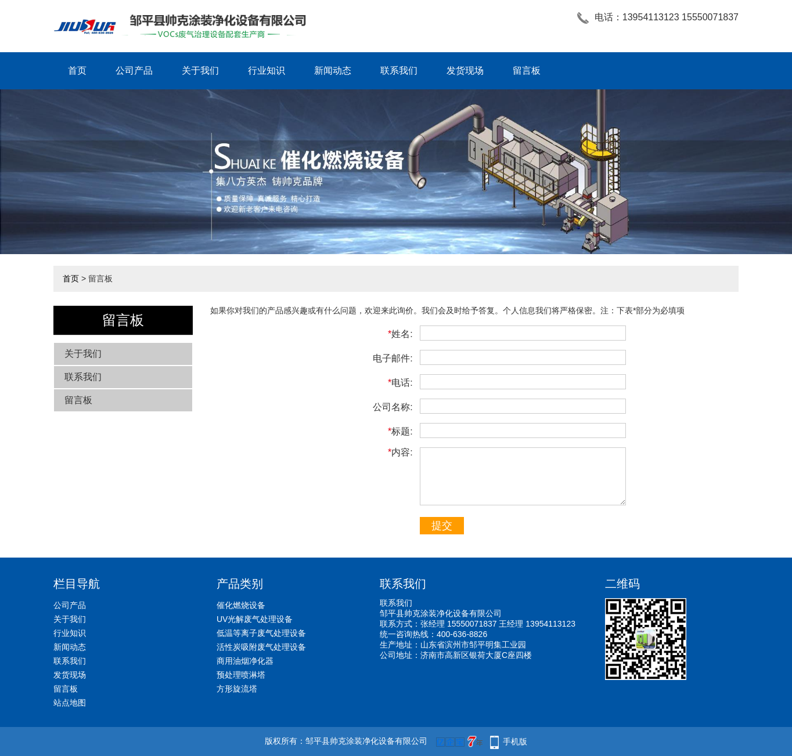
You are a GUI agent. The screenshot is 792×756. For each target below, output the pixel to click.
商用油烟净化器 (245, 660)
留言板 (527, 70)
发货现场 (465, 70)
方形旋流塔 (237, 688)
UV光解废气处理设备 (255, 619)
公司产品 (134, 70)
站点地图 (69, 702)
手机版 (515, 741)
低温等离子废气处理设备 (261, 633)
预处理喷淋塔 (241, 674)
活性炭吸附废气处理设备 (261, 647)
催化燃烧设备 (241, 605)
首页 (77, 70)
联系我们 (398, 70)
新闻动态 (332, 70)
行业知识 (266, 70)
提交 (441, 525)
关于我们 (200, 70)
